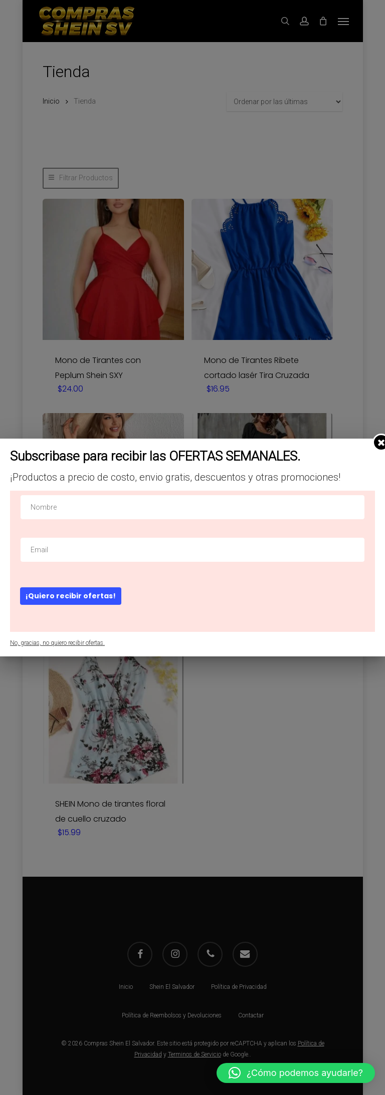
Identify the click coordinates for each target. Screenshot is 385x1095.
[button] (296, 1073)
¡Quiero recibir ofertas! (71, 596)
